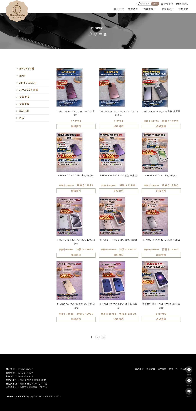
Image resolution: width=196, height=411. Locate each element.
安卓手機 (24, 97)
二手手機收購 (84, 391)
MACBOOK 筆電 (28, 90)
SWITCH (24, 111)
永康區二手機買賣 (41, 391)
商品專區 (148, 9)
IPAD (22, 75)
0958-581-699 (25, 372)
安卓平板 (24, 104)
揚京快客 (21, 396)
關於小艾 (119, 9)
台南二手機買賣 (25, 391)
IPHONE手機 (26, 68)
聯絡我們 (183, 9)
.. (43, 396)
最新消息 (167, 9)
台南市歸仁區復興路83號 (33, 380)
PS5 (21, 118)
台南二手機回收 (70, 391)
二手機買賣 (11, 391)
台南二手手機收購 (100, 391)
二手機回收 (56, 391)
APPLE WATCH (28, 82)
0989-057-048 (25, 369)
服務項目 (133, 9)
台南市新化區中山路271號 (33, 383)
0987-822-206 (25, 376)
